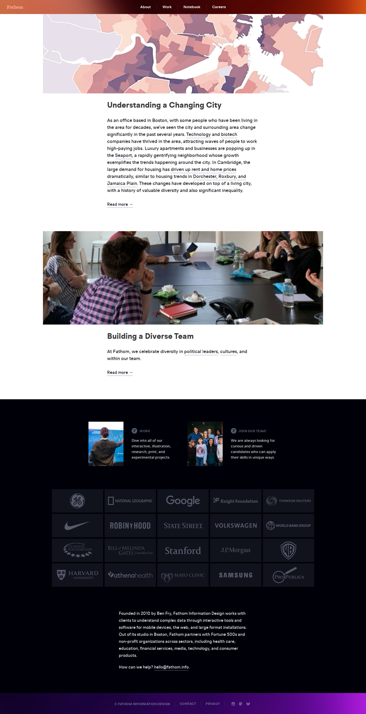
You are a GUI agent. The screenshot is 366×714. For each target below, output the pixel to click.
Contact (188, 704)
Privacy (213, 704)
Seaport (123, 155)
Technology (198, 134)
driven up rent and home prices (203, 169)
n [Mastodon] (241, 704)
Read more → (120, 204)
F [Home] (15, 7)
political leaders (201, 351)
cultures (228, 351)
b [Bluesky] (248, 704)
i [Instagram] (233, 704)
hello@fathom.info (171, 667)
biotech (229, 134)
